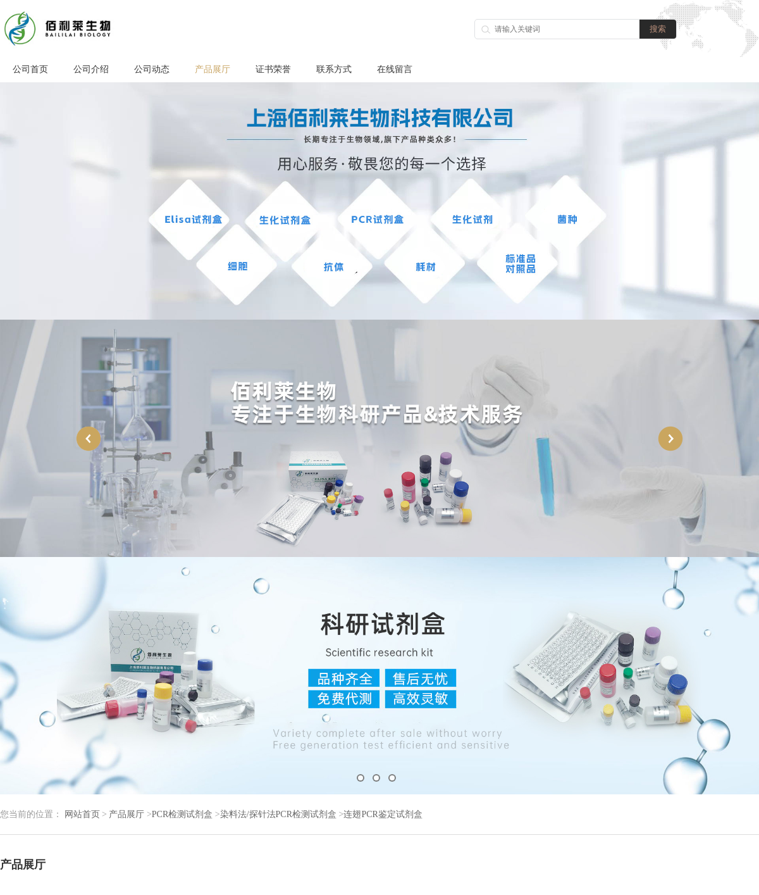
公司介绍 (91, 69)
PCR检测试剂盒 (182, 814)
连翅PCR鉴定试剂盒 (382, 814)
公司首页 (30, 69)
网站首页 (82, 814)
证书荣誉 (273, 69)
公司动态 (152, 69)
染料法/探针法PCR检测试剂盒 (278, 814)
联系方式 (334, 69)
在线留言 (394, 69)
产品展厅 (212, 69)
